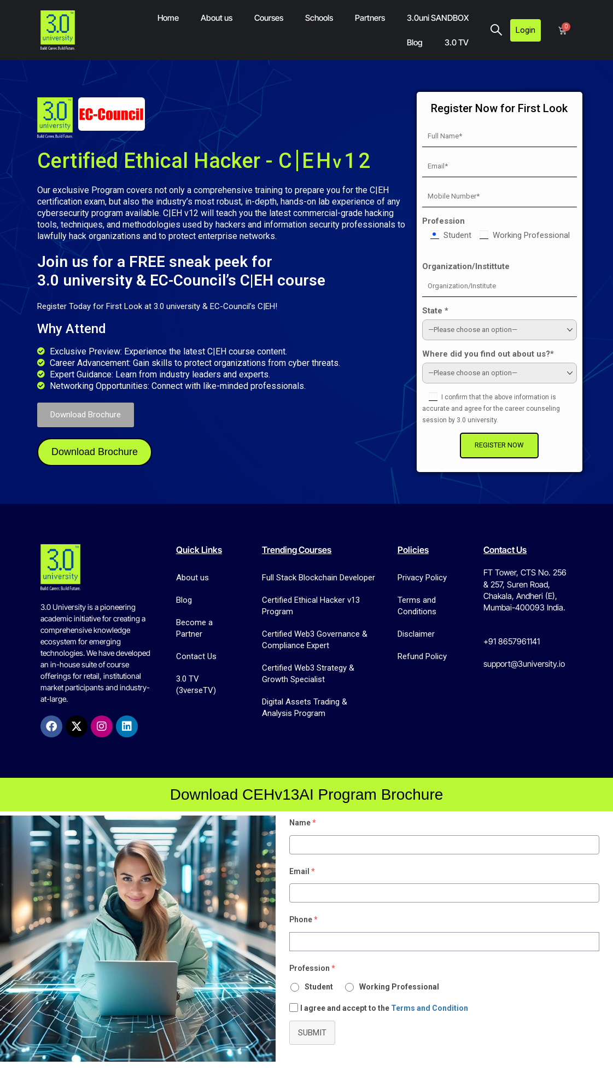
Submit (312, 1033)
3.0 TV (457, 42)
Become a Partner (194, 628)
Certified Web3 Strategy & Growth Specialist (308, 673)
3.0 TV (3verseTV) (196, 684)
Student (319, 986)
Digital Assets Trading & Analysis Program (304, 707)
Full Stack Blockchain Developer (318, 578)
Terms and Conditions (417, 605)
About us (216, 18)
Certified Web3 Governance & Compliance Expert (314, 639)
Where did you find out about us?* (500, 354)
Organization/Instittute (478, 266)
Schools (319, 18)
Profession (455, 221)
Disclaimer (416, 634)
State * (447, 311)
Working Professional (399, 986)
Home (168, 18)
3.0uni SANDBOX (438, 18)
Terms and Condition (429, 1008)
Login (525, 30)
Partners (370, 18)
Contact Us (196, 656)
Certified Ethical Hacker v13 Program (311, 605)
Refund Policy (422, 656)
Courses (268, 18)
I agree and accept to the (384, 1008)
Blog (415, 42)
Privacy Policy (422, 578)
